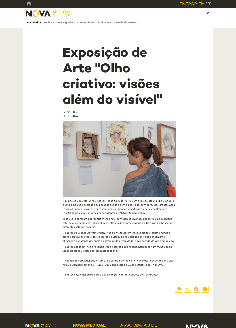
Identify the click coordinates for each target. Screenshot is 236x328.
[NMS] (48, 13)
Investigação (65, 22)
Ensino (48, 22)
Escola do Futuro (126, 22)
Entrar (188, 4)
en (201, 4)
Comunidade (85, 22)
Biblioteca (104, 22)
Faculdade (33, 22)
